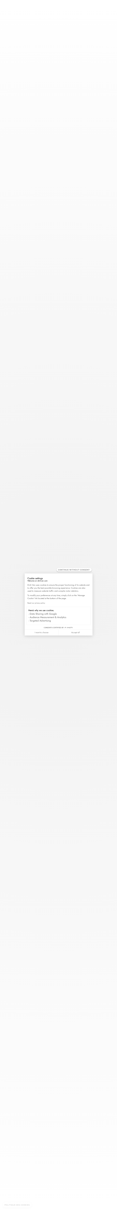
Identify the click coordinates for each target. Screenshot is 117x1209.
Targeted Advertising (40, 620)
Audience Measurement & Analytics (48, 617)
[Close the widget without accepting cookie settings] (74, 570)
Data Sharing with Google (43, 614)
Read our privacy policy (36, 603)
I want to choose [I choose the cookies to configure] (41, 632)
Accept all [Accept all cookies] (75, 632)
